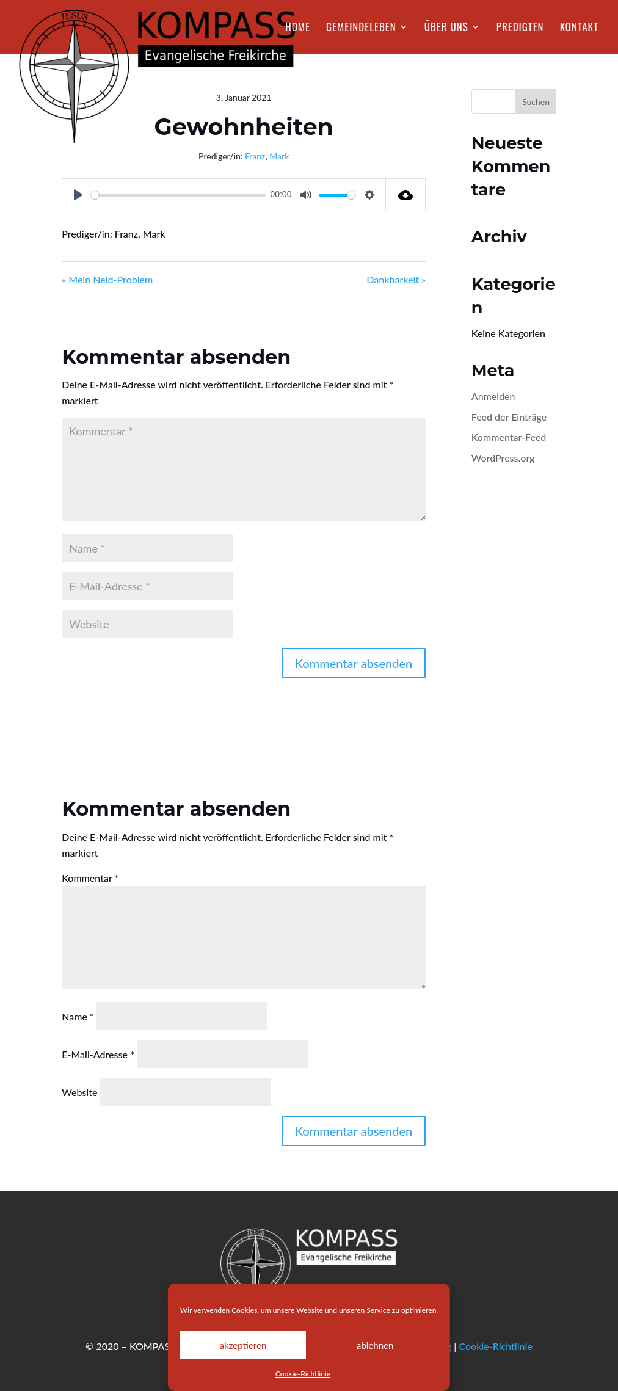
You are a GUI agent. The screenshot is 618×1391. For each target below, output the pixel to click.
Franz (255, 156)
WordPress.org (503, 457)
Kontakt (579, 28)
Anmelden (493, 396)
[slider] (178, 195)
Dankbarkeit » (396, 279)
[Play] (78, 195)
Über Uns (446, 28)
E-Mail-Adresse (98, 1054)
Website (79, 1092)
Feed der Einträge (509, 417)
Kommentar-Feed (509, 437)
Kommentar (90, 878)
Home (297, 28)
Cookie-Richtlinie (302, 1373)
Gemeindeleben (361, 28)
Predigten (520, 28)
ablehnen (375, 1345)
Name (78, 1016)
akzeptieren (242, 1345)
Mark (279, 156)
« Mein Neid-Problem (107, 279)
